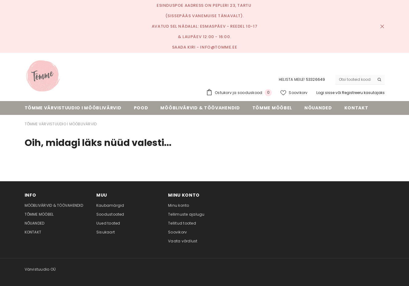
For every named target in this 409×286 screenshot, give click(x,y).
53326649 (315, 79)
